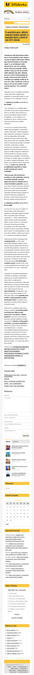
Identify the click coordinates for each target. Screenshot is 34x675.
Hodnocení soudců (22, 672)
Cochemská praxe (22, 666)
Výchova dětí (10, 648)
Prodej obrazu (13, 672)
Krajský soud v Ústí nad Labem (14, 386)
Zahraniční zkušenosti (13, 651)
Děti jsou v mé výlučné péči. (17, 599)
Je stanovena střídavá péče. (17, 604)
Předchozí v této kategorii (12, 27)
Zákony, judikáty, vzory (13, 653)
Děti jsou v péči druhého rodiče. (18, 601)
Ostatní (9, 638)
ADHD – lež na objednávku (13, 383)
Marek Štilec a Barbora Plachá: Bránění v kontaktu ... (20, 446)
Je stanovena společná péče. (17, 606)
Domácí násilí (23, 668)
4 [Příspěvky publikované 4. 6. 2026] (17, 507)
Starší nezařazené (12, 640)
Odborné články (11, 635)
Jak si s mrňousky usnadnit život (14, 381)
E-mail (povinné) (8, 421)
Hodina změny (12, 670)
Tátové (14, 666)
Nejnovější (15, 441)
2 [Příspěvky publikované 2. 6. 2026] (10, 507)
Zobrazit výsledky (17, 618)
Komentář (6, 395)
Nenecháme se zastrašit (18, 453)
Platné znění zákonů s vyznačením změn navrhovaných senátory (16, 559)
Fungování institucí (12, 633)
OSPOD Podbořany (22, 670)
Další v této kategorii (24, 27)
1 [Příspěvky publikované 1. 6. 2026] (7, 507)
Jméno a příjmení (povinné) (11, 415)
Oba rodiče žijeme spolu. (16, 596)
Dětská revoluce (14, 668)
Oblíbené (8, 441)
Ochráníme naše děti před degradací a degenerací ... (19, 474)
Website (6, 428)
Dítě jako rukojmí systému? (19, 459)
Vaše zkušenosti (11, 646)
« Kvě (7, 524)
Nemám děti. (13, 593)
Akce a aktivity (11, 630)
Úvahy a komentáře (12, 643)
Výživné (6, 379)
